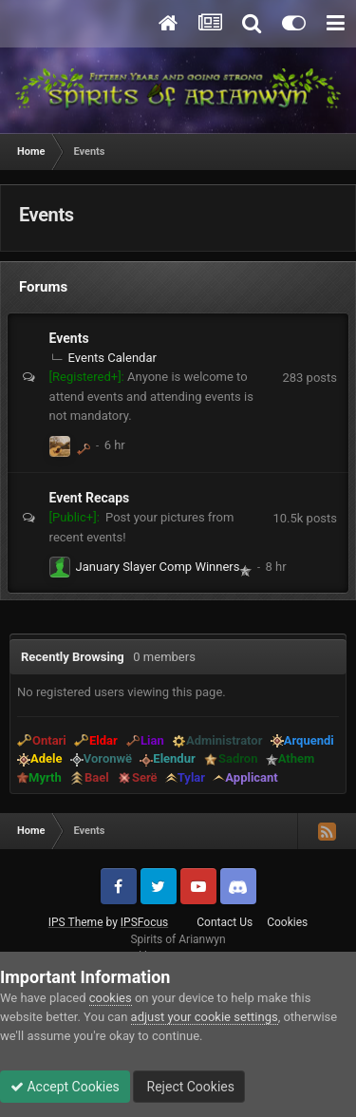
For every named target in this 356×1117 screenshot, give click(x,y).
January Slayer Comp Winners (158, 566)
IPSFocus (144, 922)
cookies (110, 998)
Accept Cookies (65, 1086)
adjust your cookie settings (204, 1017)
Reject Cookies (188, 1086)
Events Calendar (112, 357)
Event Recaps (89, 497)
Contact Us (225, 922)
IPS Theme (75, 922)
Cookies (287, 922)
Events (69, 338)
